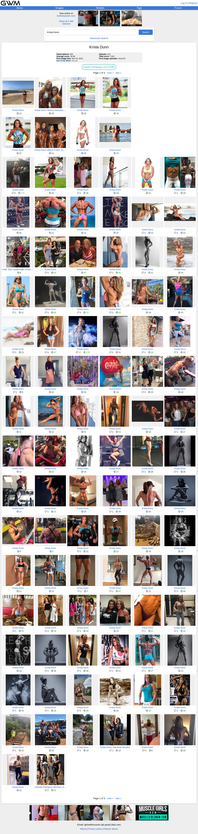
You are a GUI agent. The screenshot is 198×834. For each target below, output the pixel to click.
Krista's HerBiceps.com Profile (98, 67)
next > (110, 72)
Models (100, 8)
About (83, 828)
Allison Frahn (53, 150)
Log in (184, 3)
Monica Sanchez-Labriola (59, 110)
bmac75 (121, 58)
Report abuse (111, 828)
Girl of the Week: (63, 61)
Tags (139, 8)
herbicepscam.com (66, 16)
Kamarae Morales (121, 747)
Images (60, 8)
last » (118, 72)
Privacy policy (95, 828)
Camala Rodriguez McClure (48, 787)
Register (193, 3)
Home (19, 8)
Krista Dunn (18, 110)
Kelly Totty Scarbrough (13, 269)
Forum (178, 8)
